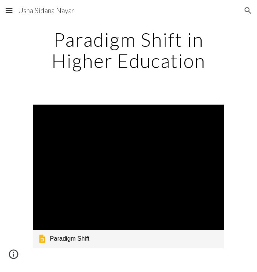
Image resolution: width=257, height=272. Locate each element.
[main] (128, 50)
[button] (9, 10)
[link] (128, 176)
